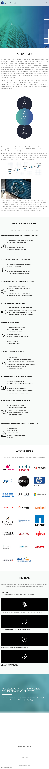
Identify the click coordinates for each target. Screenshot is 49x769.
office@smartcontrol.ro (24, 746)
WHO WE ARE (24, 752)
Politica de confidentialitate (6, 767)
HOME (24, 750)
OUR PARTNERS (24, 757)
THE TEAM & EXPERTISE (24, 759)
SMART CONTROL (23, 765)
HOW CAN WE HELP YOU (24, 755)
